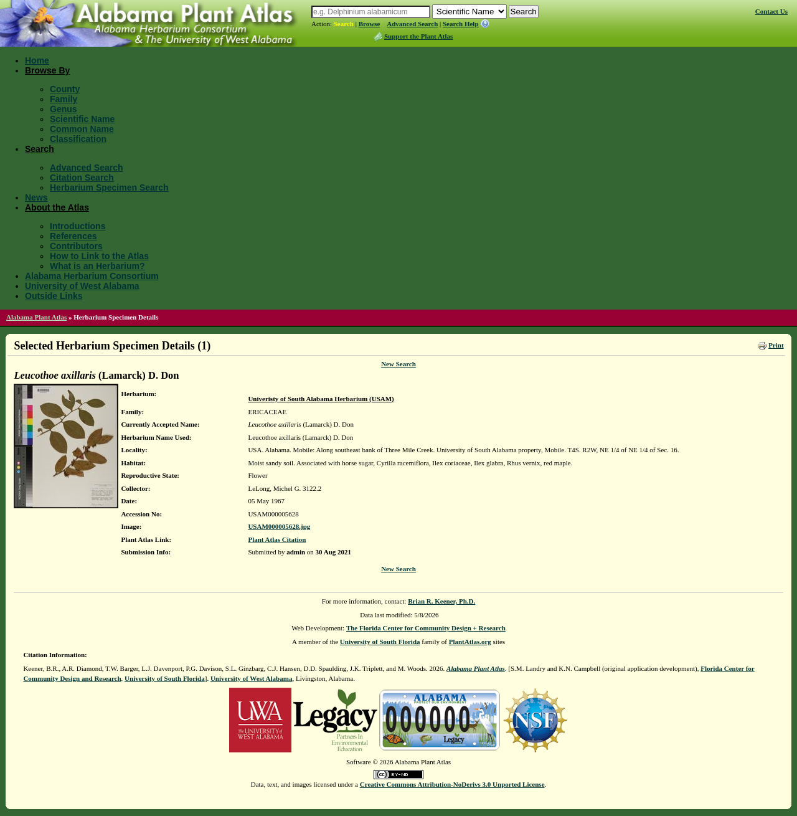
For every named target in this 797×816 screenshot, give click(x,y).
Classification (78, 139)
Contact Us (771, 11)
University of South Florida (380, 641)
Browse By (47, 70)
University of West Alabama (82, 286)
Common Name (82, 129)
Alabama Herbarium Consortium (92, 276)
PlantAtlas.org (470, 641)
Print (775, 345)
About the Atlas (57, 207)
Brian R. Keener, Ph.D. (441, 601)
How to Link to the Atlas (99, 256)
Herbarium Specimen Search (109, 187)
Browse (369, 23)
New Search (398, 364)
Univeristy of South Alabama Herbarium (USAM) (321, 398)
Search (344, 23)
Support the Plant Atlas (418, 36)
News (36, 197)
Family (63, 99)
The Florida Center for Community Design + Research (426, 628)
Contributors (76, 246)
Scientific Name (82, 119)
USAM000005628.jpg (279, 526)
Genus (63, 109)
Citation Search (82, 178)
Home (37, 60)
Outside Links (54, 296)
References (73, 236)
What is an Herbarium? (97, 266)
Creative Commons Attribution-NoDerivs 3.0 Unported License (452, 784)
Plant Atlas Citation (277, 539)
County (65, 89)
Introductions (77, 226)
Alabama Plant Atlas (36, 317)
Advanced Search (412, 23)
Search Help (461, 23)
